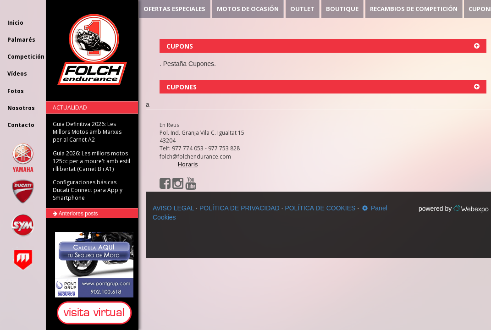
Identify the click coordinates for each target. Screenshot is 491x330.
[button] (96, 313)
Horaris (188, 164)
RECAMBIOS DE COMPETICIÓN (414, 9)
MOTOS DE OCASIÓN (248, 9)
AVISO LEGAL (173, 208)
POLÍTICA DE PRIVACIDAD (239, 208)
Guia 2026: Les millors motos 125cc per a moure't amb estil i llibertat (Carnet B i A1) (91, 161)
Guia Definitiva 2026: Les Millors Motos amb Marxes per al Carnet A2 (87, 131)
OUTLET (302, 9)
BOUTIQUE (342, 9)
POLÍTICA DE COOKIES (320, 208)
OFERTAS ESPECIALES (174, 9)
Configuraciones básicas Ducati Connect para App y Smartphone (87, 190)
